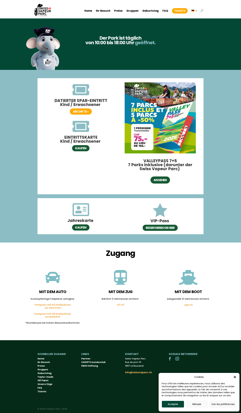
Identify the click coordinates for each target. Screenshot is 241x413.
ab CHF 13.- (81, 111)
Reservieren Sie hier (160, 228)
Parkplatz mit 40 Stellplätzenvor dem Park (53, 306)
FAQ (165, 11)
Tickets (179, 11)
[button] (234, 377)
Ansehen (160, 180)
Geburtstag (150, 11)
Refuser (196, 404)
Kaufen (80, 148)
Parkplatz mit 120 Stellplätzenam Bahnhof (52, 315)
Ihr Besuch (103, 11)
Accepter (173, 404)
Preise (118, 11)
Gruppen (132, 11)
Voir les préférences (223, 404)
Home (88, 11)
